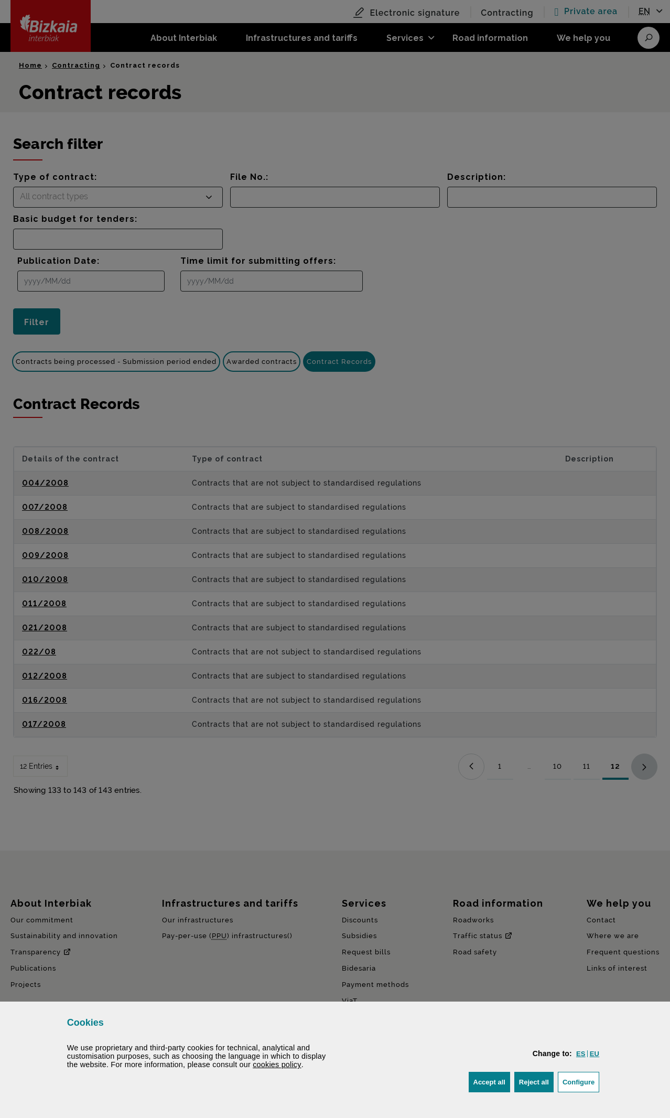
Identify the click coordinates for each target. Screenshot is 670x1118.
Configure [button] (581, 1081)
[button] (581, 1054)
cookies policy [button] (277, 1064)
